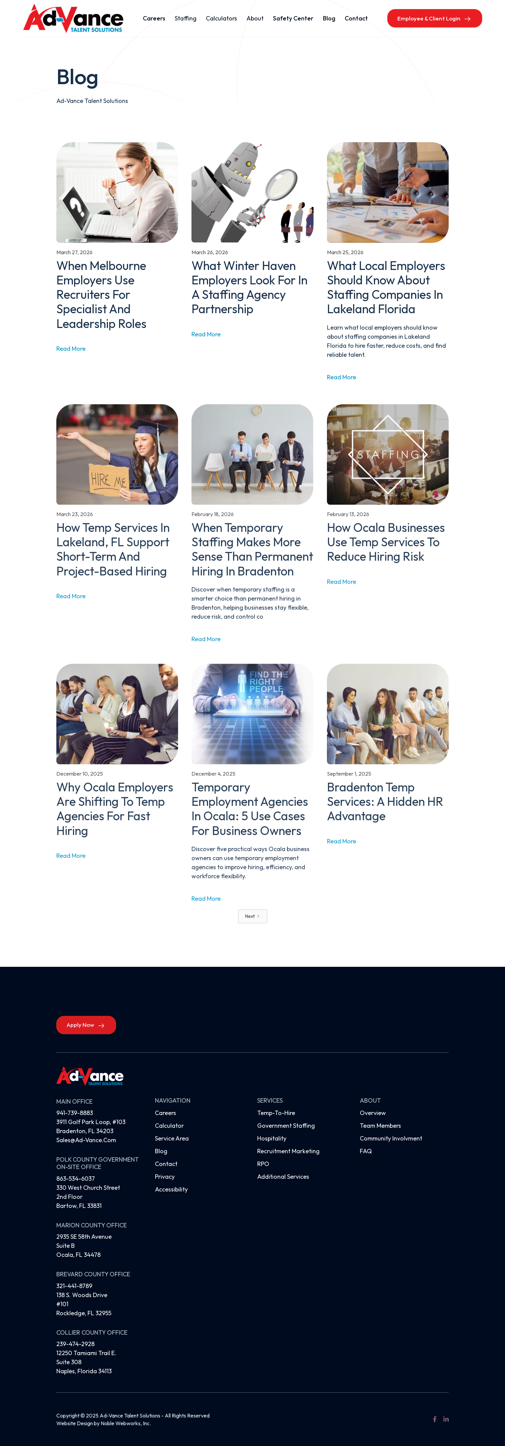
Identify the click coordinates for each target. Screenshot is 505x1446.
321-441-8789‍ (74, 1286)
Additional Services (283, 1176)
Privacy (165, 1176)
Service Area (172, 1138)
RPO (263, 1164)
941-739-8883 (74, 1113)
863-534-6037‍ (75, 1178)
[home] (73, 18)
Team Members (380, 1125)
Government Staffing (286, 1125)
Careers (154, 18)
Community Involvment (391, 1138)
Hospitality (271, 1138)
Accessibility (171, 1189)
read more (71, 348)
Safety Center (293, 18)
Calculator (169, 1125)
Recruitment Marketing (288, 1151)
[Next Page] (252, 916)
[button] (185, 18)
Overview (373, 1113)
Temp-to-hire (276, 1113)
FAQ (366, 1151)
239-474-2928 (75, 1344)
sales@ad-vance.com (86, 1140)
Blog (329, 18)
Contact (356, 18)
